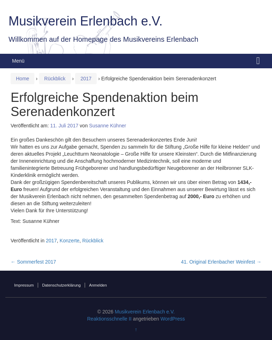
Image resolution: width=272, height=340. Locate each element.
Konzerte (69, 240)
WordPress (172, 319)
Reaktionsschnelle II (109, 319)
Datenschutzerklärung (61, 285)
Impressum (24, 285)
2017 (85, 78)
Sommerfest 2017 (33, 262)
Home (22, 78)
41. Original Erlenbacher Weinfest (221, 262)
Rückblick (55, 78)
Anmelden (98, 285)
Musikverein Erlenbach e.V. (85, 21)
